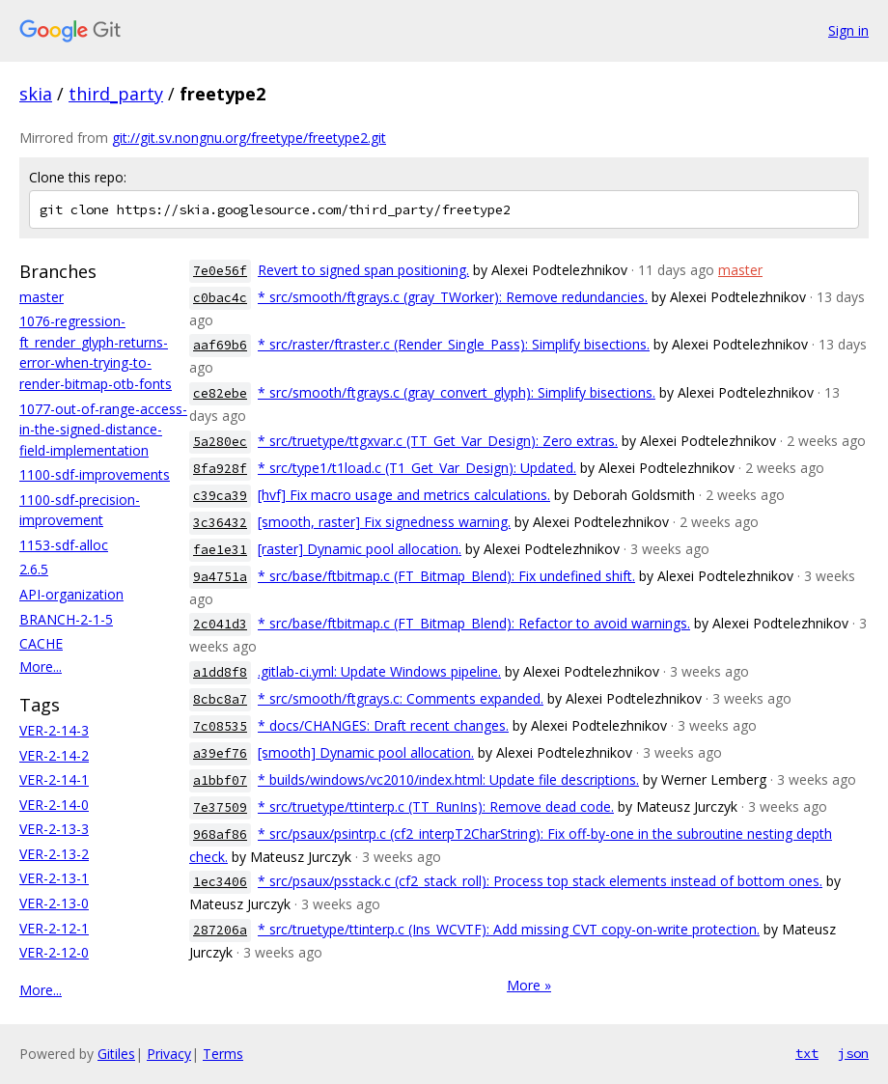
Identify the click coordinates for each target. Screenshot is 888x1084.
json (853, 1053)
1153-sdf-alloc (63, 545)
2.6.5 (33, 569)
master (41, 297)
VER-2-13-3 (54, 829)
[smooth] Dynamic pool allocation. (366, 752)
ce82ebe (220, 393)
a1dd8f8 (220, 672)
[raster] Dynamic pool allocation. (359, 549)
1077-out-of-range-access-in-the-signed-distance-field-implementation (103, 429)
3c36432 (220, 522)
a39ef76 (220, 753)
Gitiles (116, 1053)
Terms (223, 1053)
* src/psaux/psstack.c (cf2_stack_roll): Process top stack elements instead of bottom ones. (540, 881)
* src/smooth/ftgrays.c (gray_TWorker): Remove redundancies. (453, 297)
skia (35, 93)
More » (529, 985)
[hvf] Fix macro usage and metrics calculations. (404, 495)
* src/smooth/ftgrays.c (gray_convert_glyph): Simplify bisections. (456, 392)
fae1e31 (220, 550)
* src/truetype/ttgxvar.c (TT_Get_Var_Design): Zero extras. (438, 440)
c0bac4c (220, 298)
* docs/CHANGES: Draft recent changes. (383, 725)
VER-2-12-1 (54, 928)
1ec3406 (220, 882)
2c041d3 (220, 624)
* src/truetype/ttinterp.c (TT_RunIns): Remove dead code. (436, 806)
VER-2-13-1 (54, 878)
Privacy (169, 1053)
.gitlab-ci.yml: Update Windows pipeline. (379, 671)
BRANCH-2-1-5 (66, 619)
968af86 (220, 834)
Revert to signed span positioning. (363, 270)
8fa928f (220, 468)
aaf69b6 (220, 345)
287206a (220, 930)
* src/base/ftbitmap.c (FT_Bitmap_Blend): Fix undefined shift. (446, 576)
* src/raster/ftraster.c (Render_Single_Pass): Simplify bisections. (454, 344)
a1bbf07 (220, 780)
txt (807, 1053)
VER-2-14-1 (54, 779)
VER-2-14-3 (54, 730)
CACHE (41, 643)
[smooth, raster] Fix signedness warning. (384, 522)
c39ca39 (220, 495)
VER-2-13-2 (54, 854)
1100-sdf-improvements (94, 474)
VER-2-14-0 (54, 804)
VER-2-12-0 (54, 952)
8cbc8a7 (220, 699)
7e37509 (220, 807)
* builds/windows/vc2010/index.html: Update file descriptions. (448, 779)
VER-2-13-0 (54, 903)
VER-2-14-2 (54, 755)
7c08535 (220, 726)
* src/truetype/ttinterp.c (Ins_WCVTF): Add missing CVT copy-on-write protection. (509, 929)
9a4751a (220, 577)
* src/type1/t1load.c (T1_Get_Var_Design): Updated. (417, 468)
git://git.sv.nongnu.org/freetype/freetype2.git (249, 137)
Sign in (848, 30)
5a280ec (220, 441)
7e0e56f (220, 271)
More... (40, 666)
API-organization (71, 594)
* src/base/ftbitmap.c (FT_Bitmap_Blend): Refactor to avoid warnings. (474, 623)
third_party (116, 93)
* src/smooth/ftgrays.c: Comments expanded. (400, 698)
